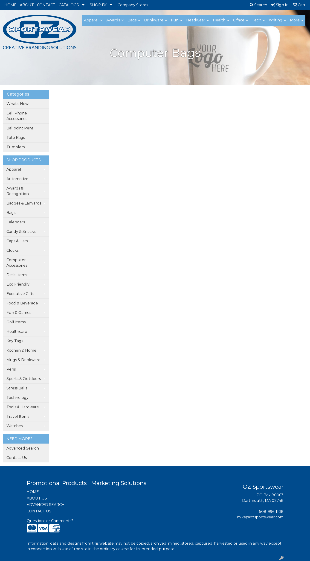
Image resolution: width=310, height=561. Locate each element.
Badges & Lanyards (23, 203)
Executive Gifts (20, 294)
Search (258, 5)
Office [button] (238, 20)
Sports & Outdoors (23, 379)
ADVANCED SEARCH (46, 505)
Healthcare (16, 331)
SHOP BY (98, 5)
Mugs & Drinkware (23, 360)
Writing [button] (275, 20)
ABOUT (27, 5)
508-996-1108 (271, 511)
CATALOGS (69, 5)
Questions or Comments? (50, 521)
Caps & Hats (17, 241)
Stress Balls (16, 388)
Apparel (13, 169)
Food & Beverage (22, 303)
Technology (17, 397)
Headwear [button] (195, 20)
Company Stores (133, 5)
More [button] (295, 20)
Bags (10, 212)
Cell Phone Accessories (16, 116)
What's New (17, 104)
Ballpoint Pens (19, 128)
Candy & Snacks (20, 231)
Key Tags (14, 341)
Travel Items (17, 416)
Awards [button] (113, 20)
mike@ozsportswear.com (260, 517)
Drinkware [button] (153, 20)
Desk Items (16, 275)
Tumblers (15, 147)
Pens (11, 369)
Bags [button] (131, 20)
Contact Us (16, 458)
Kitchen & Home (21, 350)
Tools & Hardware (22, 407)
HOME (10, 5)
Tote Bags (15, 137)
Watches (14, 426)
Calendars (15, 222)
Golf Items (16, 322)
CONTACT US (39, 511)
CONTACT (46, 5)
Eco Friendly (17, 284)
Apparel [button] (91, 20)
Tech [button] (256, 20)
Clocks (12, 250)
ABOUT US (37, 498)
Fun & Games (18, 312)
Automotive (17, 179)
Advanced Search (22, 448)
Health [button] (219, 20)
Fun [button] (175, 20)
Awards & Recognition (17, 191)
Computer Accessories (16, 263)
